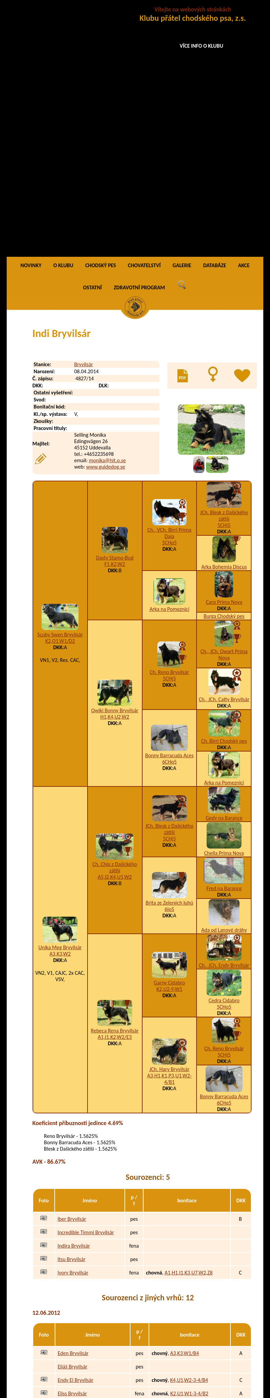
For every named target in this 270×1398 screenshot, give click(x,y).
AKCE (244, 15)
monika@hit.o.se (107, 210)
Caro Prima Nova (224, 351)
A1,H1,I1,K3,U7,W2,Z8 (189, 1022)
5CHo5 (224, 756)
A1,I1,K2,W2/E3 (114, 786)
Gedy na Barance (224, 567)
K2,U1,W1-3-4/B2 (189, 1143)
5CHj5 (224, 275)
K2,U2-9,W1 (169, 738)
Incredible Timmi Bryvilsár (85, 982)
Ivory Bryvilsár (72, 1022)
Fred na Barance (224, 638)
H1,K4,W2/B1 (184, 1260)
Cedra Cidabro (224, 750)
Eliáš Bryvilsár (72, 1116)
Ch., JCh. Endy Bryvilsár (224, 715)
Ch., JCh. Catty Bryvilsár (224, 449)
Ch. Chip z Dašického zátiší (115, 617)
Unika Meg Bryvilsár (60, 697)
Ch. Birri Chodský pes (224, 490)
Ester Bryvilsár (73, 1156)
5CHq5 (169, 292)
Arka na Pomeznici (170, 358)
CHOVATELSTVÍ (144, 15)
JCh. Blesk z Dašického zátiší (224, 265)
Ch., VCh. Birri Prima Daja (170, 282)
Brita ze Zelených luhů (169, 652)
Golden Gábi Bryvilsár (81, 1233)
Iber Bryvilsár (71, 968)
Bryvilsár (83, 114)
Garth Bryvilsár (74, 1287)
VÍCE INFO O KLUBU (201, 46)
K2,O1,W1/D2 (60, 390)
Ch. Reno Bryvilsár (169, 422)
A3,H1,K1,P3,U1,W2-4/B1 (169, 828)
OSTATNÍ (92, 37)
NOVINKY (30, 15)
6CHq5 (169, 511)
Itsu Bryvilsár (71, 1009)
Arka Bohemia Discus (224, 316)
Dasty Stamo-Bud (114, 307)
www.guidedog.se (105, 216)
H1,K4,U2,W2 (114, 466)
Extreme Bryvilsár (77, 1170)
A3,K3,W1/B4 (184, 1103)
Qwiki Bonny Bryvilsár (115, 460)
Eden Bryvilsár (73, 1103)
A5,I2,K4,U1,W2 (114, 626)
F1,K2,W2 (115, 313)
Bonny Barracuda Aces (169, 505)
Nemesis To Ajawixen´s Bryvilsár (92, 1350)
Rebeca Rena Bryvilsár (115, 780)
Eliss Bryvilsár (72, 1143)
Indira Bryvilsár (73, 995)
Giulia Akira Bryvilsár (80, 1247)
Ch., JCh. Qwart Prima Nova (224, 404)
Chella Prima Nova (224, 602)
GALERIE (182, 15)
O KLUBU (63, 15)
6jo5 (169, 659)
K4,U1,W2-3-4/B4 (189, 1129)
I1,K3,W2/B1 (184, 1233)
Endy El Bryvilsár (75, 1129)
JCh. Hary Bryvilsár (169, 819)
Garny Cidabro (169, 732)
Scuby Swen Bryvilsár (60, 384)
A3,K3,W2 (60, 703)
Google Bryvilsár (75, 1273)
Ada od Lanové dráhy (224, 679)
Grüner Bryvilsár (75, 1260)
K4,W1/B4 (181, 1170)
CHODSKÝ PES (100, 15)
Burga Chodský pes (224, 366)
